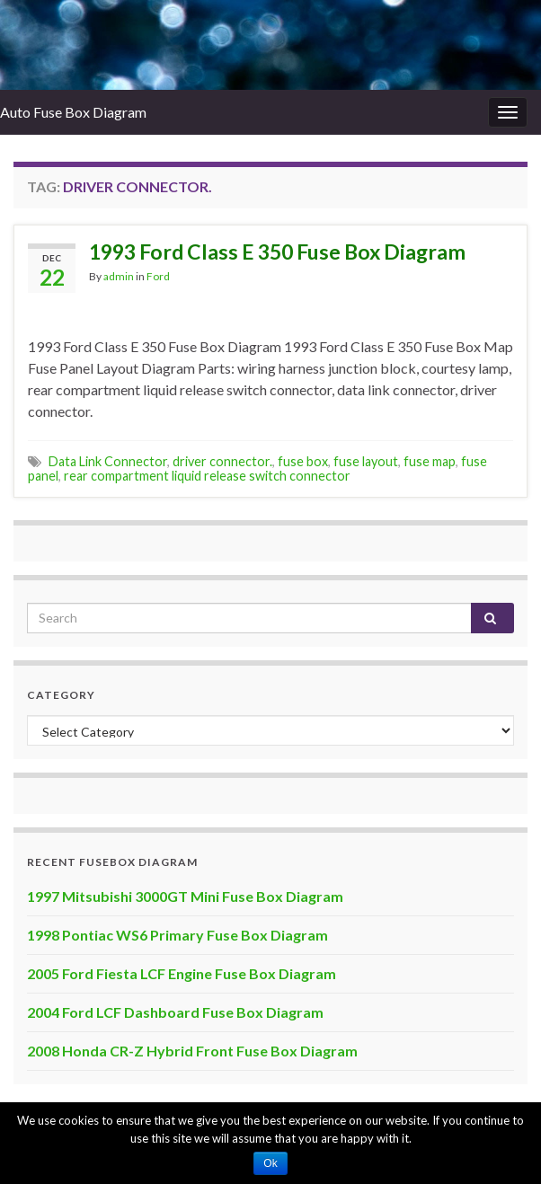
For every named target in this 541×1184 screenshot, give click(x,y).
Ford (158, 276)
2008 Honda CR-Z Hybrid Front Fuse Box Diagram (192, 1050)
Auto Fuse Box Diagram (73, 111)
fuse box (303, 461)
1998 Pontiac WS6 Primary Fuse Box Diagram (177, 934)
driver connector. (222, 461)
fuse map (430, 461)
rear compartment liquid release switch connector (207, 475)
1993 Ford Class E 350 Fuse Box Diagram (277, 251)
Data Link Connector (108, 461)
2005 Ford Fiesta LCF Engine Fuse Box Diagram (181, 973)
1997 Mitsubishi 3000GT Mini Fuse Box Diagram (185, 896)
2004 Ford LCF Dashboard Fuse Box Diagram (175, 1012)
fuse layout (365, 461)
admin (118, 276)
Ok (270, 1163)
